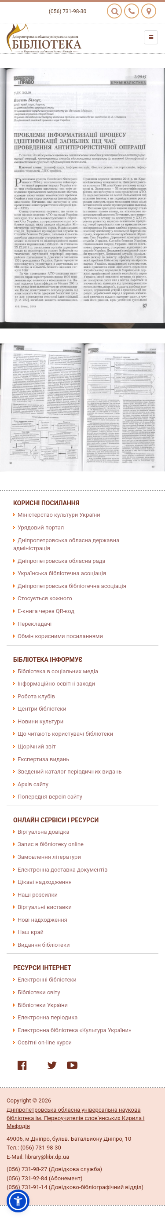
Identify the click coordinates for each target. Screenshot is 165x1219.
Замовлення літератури (49, 857)
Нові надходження (42, 919)
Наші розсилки (38, 894)
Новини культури (40, 721)
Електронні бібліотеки (47, 979)
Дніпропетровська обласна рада (62, 561)
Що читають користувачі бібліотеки (65, 733)
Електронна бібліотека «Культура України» (74, 1030)
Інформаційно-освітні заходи (56, 683)
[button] (18, 1201)
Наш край (31, 932)
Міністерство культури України (59, 514)
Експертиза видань (43, 759)
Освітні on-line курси (45, 1042)
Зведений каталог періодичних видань (70, 771)
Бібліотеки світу (39, 992)
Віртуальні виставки (45, 907)
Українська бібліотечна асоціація (62, 573)
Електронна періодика (47, 1017)
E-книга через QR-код (46, 611)
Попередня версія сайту (50, 796)
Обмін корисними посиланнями (60, 636)
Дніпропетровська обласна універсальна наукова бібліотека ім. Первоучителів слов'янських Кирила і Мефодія (75, 1117)
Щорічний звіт (37, 746)
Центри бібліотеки (42, 708)
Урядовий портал (41, 527)
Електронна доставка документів (62, 869)
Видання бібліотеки (44, 945)
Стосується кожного (45, 598)
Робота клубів (36, 696)
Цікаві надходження (45, 882)
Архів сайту (33, 784)
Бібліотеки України (43, 1005)
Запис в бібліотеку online (51, 844)
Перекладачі (34, 623)
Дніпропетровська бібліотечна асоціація (72, 586)
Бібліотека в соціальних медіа (58, 671)
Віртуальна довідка (44, 831)
